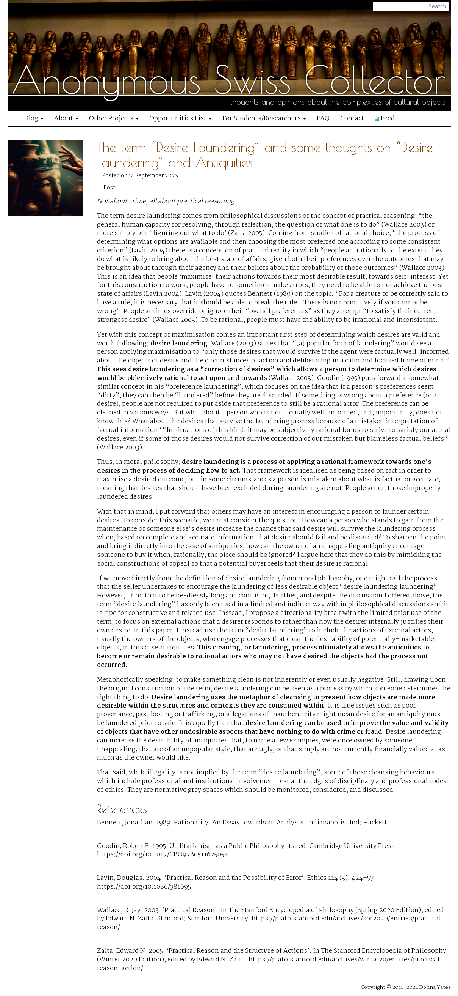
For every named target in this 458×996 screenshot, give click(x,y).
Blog (34, 118)
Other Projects (114, 118)
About (66, 118)
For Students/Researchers (264, 118)
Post (109, 188)
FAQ (323, 118)
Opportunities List (180, 118)
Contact (352, 118)
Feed (385, 118)
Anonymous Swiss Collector (228, 80)
